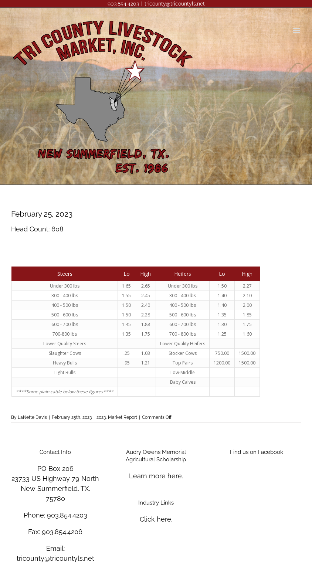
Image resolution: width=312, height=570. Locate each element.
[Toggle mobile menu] (297, 30)
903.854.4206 (62, 532)
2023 (101, 417)
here (174, 476)
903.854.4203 (67, 515)
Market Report (122, 417)
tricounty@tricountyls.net (175, 4)
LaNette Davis (32, 417)
